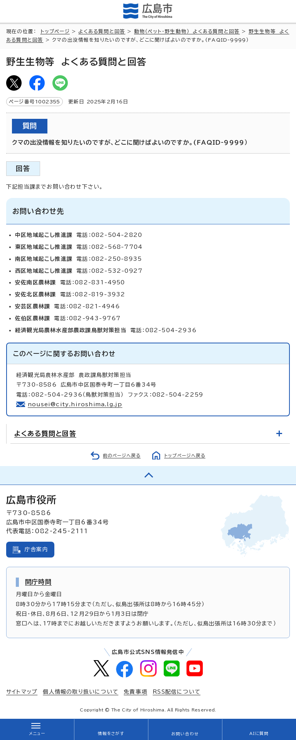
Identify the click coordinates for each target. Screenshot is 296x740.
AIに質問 (259, 733)
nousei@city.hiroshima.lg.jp (75, 404)
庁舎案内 (36, 549)
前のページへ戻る (122, 455)
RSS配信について (176, 691)
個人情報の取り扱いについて (80, 691)
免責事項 (135, 691)
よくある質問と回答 (101, 31)
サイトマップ (21, 691)
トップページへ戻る (184, 455)
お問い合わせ (184, 734)
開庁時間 (38, 582)
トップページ (55, 31)
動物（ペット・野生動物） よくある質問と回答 (187, 31)
